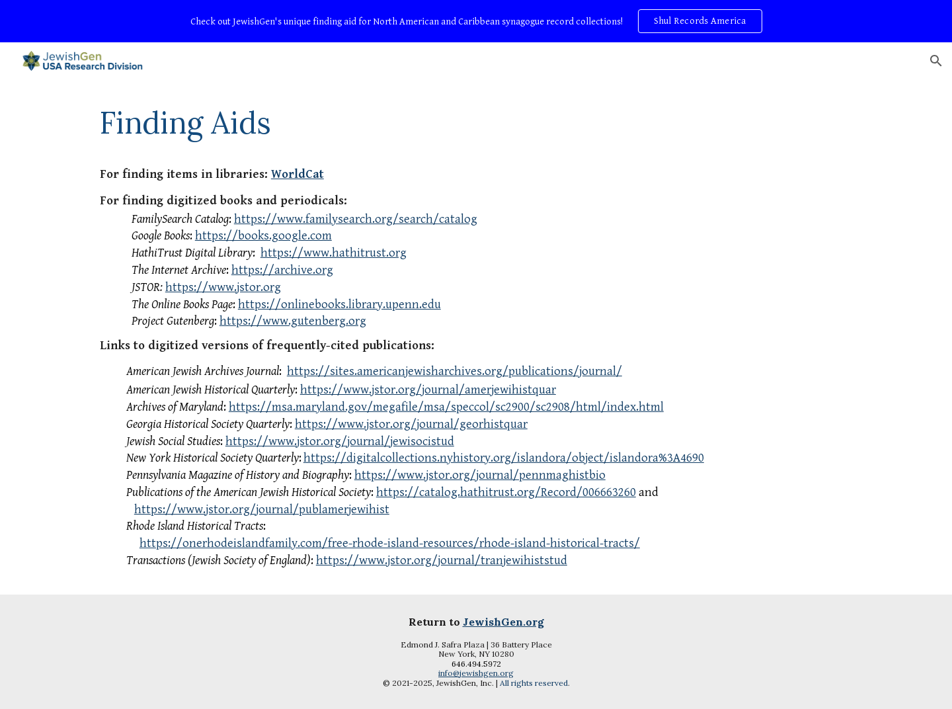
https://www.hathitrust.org (333, 253)
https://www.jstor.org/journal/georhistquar (411, 424)
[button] (936, 61)
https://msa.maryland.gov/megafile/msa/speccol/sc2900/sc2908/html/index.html (446, 407)
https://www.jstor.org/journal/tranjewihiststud (441, 560)
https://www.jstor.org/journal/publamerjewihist (261, 510)
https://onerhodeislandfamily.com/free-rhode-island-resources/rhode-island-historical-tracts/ (389, 543)
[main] (476, 122)
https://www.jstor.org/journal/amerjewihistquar (428, 390)
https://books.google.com (263, 236)
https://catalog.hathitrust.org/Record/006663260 (506, 492)
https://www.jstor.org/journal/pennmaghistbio (480, 475)
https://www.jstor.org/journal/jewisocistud (339, 441)
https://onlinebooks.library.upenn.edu (339, 305)
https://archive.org (282, 270)
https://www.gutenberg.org (292, 321)
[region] (476, 21)
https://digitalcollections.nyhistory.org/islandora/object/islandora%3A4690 (503, 458)
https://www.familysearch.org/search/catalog (355, 219)
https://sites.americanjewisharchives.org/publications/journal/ (454, 371)
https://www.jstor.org (223, 287)
